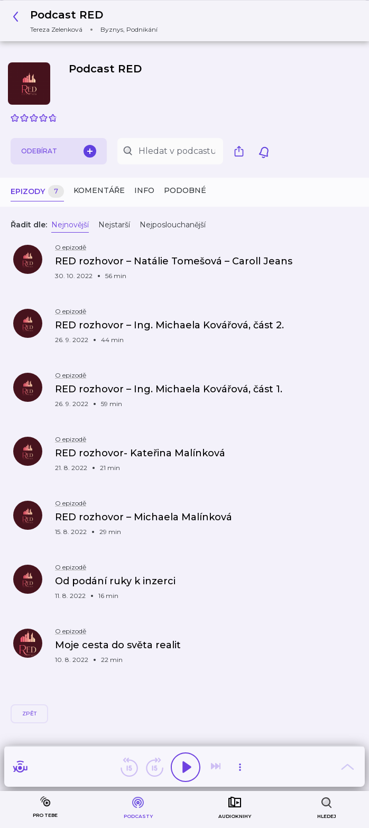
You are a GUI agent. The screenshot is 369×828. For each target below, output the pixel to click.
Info (144, 190)
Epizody (37, 192)
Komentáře (99, 190)
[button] (88, 21)
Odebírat (58, 151)
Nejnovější (70, 224)
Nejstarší (114, 224)
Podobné (185, 190)
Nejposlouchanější (173, 224)
